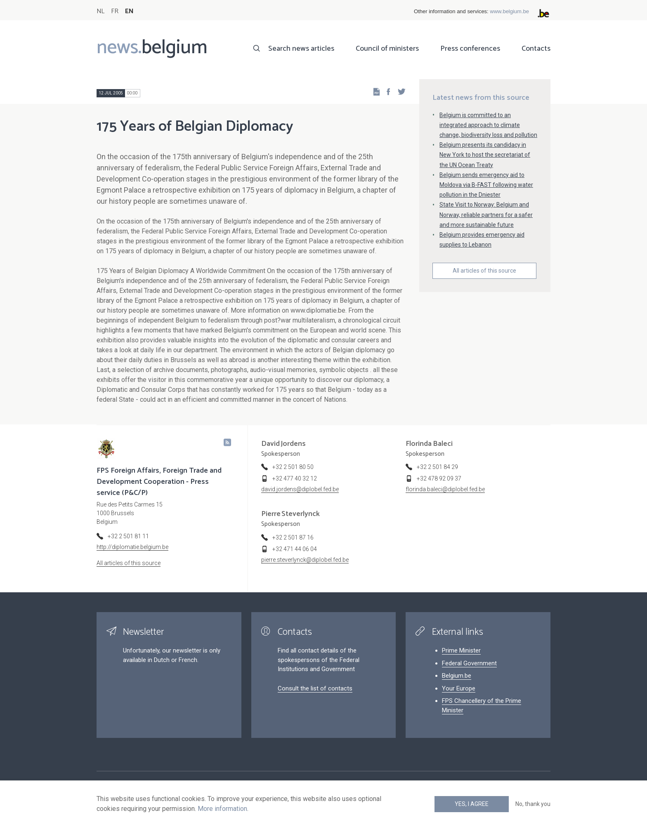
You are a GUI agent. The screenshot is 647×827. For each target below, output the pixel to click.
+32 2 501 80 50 (293, 467)
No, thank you (532, 804)
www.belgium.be (509, 11)
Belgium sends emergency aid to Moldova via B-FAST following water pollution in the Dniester (486, 185)
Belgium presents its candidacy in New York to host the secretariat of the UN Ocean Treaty (484, 154)
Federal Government (469, 663)
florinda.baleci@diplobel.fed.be (445, 489)
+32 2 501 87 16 (293, 537)
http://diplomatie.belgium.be (132, 547)
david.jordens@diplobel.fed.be (300, 489)
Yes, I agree (472, 804)
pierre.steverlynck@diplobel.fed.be (305, 559)
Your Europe (458, 688)
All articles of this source (484, 270)
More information (222, 809)
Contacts (536, 48)
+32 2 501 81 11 (128, 536)
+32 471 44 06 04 (294, 549)
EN (129, 11)
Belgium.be (456, 675)
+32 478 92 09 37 (439, 478)
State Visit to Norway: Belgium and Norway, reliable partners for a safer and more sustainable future (486, 214)
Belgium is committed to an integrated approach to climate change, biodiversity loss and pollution (488, 125)
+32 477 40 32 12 (294, 478)
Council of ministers (387, 48)
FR (114, 11)
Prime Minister (461, 650)
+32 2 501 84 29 (437, 467)
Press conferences (470, 48)
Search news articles (301, 48)
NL (100, 11)
